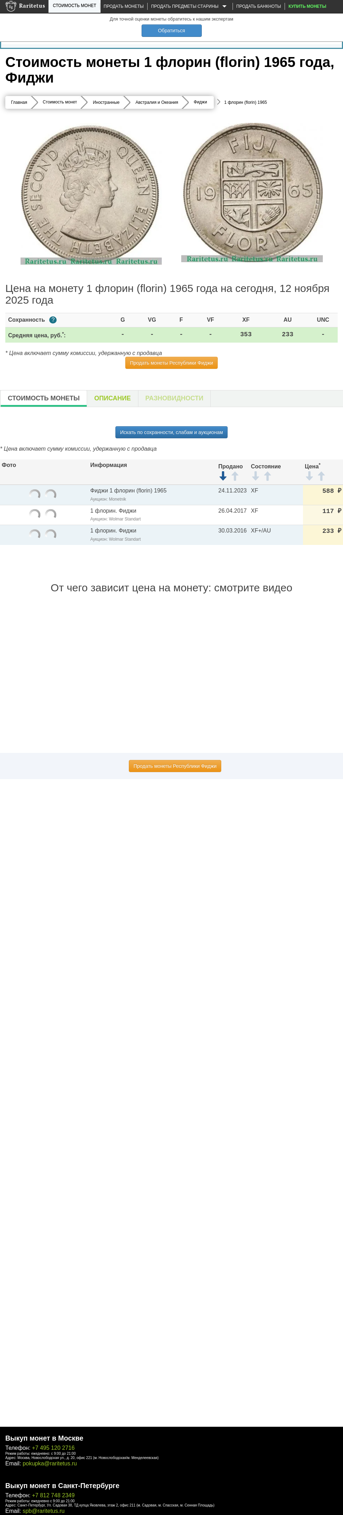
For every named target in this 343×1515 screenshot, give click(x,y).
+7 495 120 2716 (53, 1448)
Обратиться (171, 30)
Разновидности (174, 398)
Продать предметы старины (190, 7)
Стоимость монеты (44, 398)
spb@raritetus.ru (44, 1511)
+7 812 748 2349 (53, 1495)
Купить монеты (307, 6)
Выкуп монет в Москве (44, 1438)
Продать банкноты (258, 6)
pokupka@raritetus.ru (50, 1463)
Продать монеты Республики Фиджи (171, 363)
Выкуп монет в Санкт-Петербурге (62, 1485)
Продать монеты (124, 6)
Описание (112, 398)
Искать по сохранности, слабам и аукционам (171, 432)
